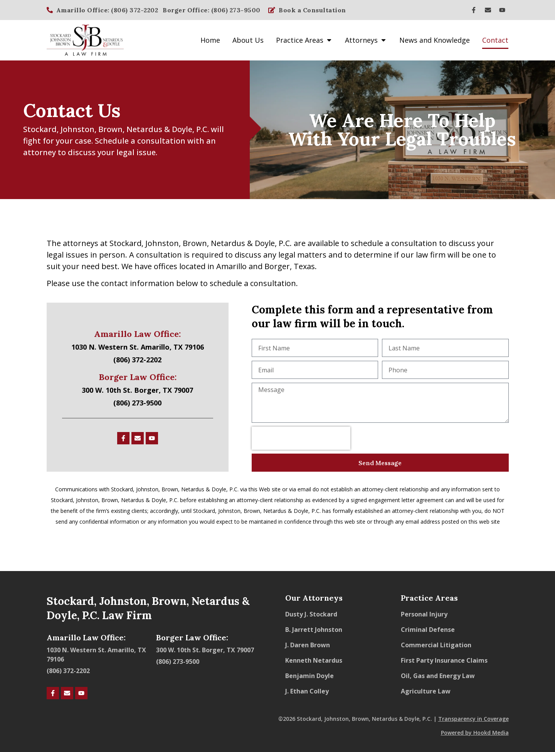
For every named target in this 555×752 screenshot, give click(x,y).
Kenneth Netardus (313, 660)
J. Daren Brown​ (307, 645)
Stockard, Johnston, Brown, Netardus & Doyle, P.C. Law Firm (148, 608)
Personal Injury (424, 614)
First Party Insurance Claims (444, 660)
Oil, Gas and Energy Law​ (438, 676)
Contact (495, 40)
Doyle (182, 129)
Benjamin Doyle (309, 676)
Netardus (144, 129)
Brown (110, 129)
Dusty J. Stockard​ (311, 614)
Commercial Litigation (436, 645)
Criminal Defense (428, 629)
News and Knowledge (434, 40)
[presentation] (301, 438)
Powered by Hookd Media (475, 732)
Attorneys (366, 40)
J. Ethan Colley (307, 691)
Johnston (77, 129)
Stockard (40, 129)
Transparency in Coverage (473, 718)
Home (210, 40)
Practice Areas (304, 40)
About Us (248, 40)
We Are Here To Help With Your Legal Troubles (402, 130)
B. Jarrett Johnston (313, 629)
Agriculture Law (426, 691)
